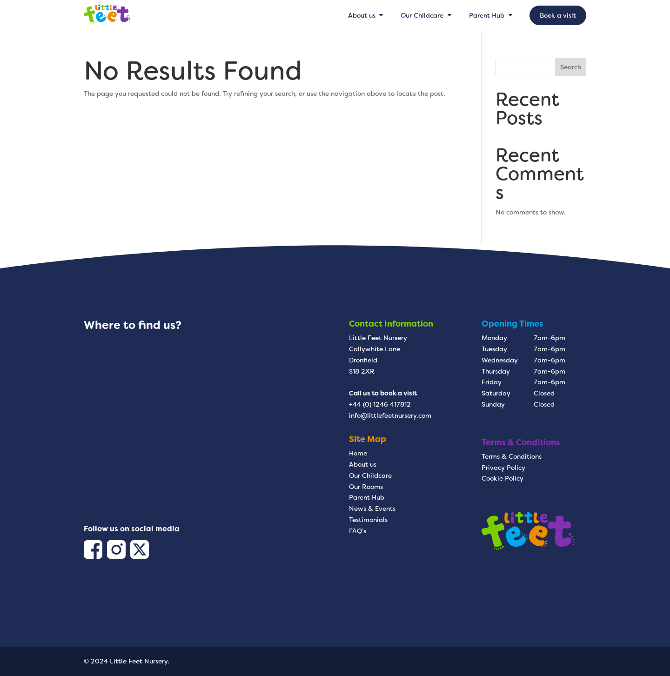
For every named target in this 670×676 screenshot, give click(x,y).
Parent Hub (366, 497)
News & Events (372, 508)
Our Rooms (366, 486)
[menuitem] (366, 15)
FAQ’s (357, 531)
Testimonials (368, 519)
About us (362, 464)
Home (358, 453)
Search (570, 67)
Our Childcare (370, 475)
